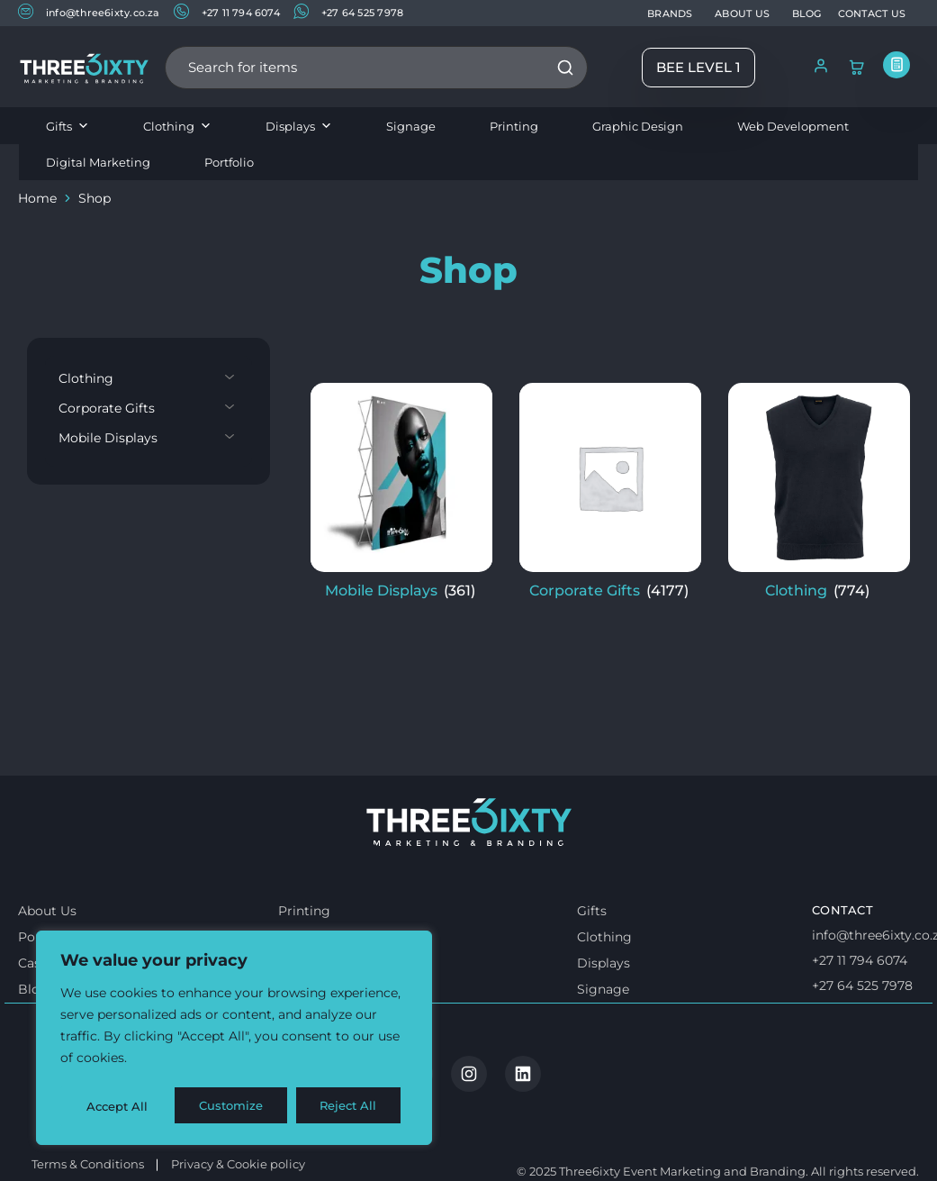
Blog (33, 1038)
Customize (118, 1106)
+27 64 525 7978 (348, 12)
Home (37, 198)
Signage (411, 126)
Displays (299, 126)
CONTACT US (871, 13)
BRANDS (669, 13)
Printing (514, 126)
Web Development (793, 126)
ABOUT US (742, 13)
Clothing (177, 126)
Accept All (352, 1106)
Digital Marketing (98, 162)
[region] (234, 1039)
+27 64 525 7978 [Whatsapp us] (862, 1034)
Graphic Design (637, 126)
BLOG (807, 13)
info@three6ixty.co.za (89, 12)
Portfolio (229, 162)
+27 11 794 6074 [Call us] (859, 1009)
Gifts (67, 126)
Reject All (235, 1106)
